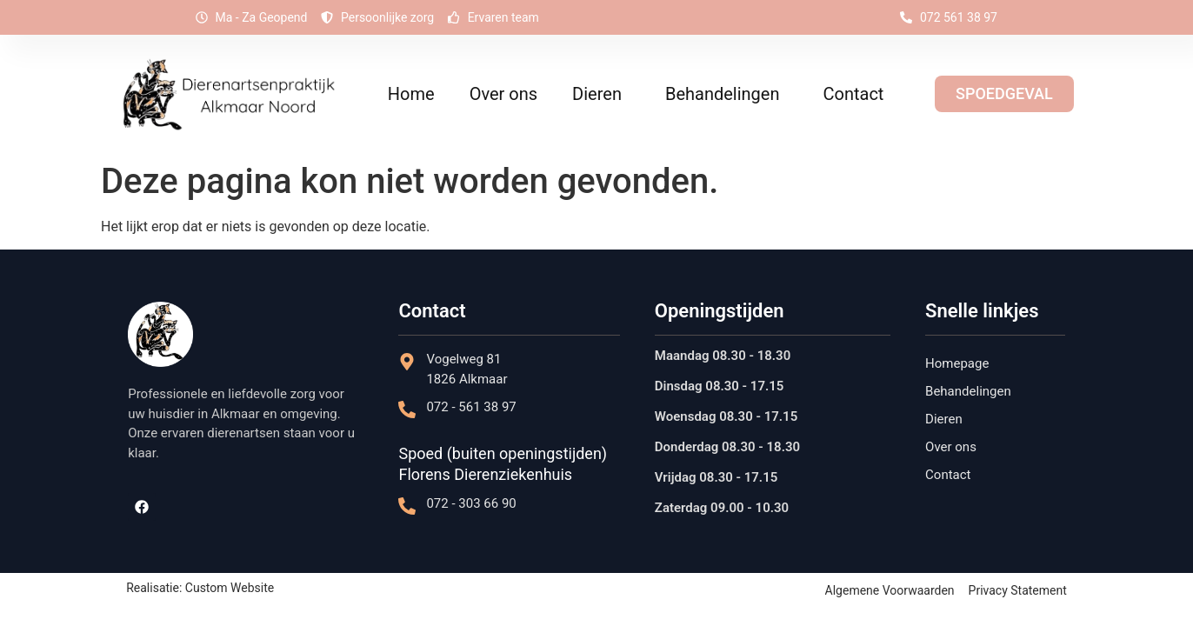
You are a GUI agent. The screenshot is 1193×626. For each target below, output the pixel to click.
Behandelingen (727, 93)
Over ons (503, 93)
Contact (853, 93)
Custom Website (229, 588)
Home (411, 93)
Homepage (957, 363)
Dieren (601, 93)
